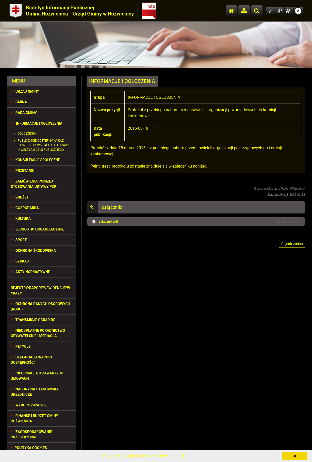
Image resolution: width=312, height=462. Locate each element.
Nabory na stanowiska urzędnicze (35, 392)
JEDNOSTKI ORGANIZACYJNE (37, 229)
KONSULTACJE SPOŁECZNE (35, 160)
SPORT (19, 240)
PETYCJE (20, 346)
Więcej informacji (170, 456)
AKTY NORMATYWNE (30, 272)
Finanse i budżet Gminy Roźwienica (34, 418)
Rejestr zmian (292, 244)
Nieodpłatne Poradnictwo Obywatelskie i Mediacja (38, 333)
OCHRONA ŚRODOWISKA (33, 251)
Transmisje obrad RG (33, 320)
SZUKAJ (20, 261)
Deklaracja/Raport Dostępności (32, 360)
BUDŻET (20, 197)
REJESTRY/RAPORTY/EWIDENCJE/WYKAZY (40, 288)
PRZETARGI (22, 171)
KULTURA (21, 219)
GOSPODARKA (25, 208)
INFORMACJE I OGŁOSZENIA (36, 123)
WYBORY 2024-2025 (29, 405)
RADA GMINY (24, 113)
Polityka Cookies (29, 448)
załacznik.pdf (108, 221)
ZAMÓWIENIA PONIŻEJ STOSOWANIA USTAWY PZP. (33, 184)
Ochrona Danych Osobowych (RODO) (40, 306)
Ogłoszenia (27, 133)
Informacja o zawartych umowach (37, 376)
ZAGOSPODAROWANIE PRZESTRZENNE (31, 434)
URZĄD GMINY (25, 91)
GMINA (19, 102)
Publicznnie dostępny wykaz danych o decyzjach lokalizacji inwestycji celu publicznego (43, 145)
